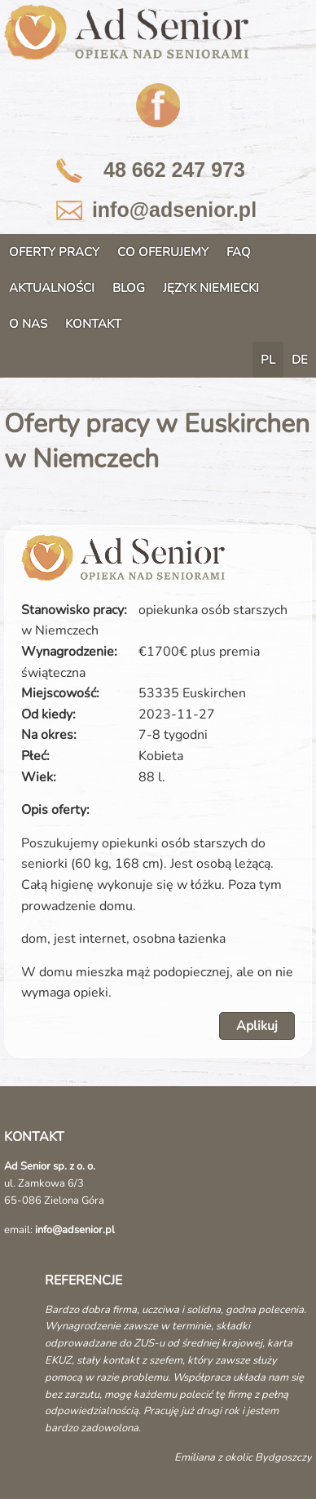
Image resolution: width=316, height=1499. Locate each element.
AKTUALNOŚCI (51, 288)
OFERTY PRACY (54, 252)
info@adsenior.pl (174, 209)
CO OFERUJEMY (162, 252)
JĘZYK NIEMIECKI (211, 288)
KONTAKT (93, 324)
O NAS (28, 324)
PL (268, 360)
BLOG (128, 288)
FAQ (238, 252)
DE (300, 360)
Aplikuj (257, 1026)
